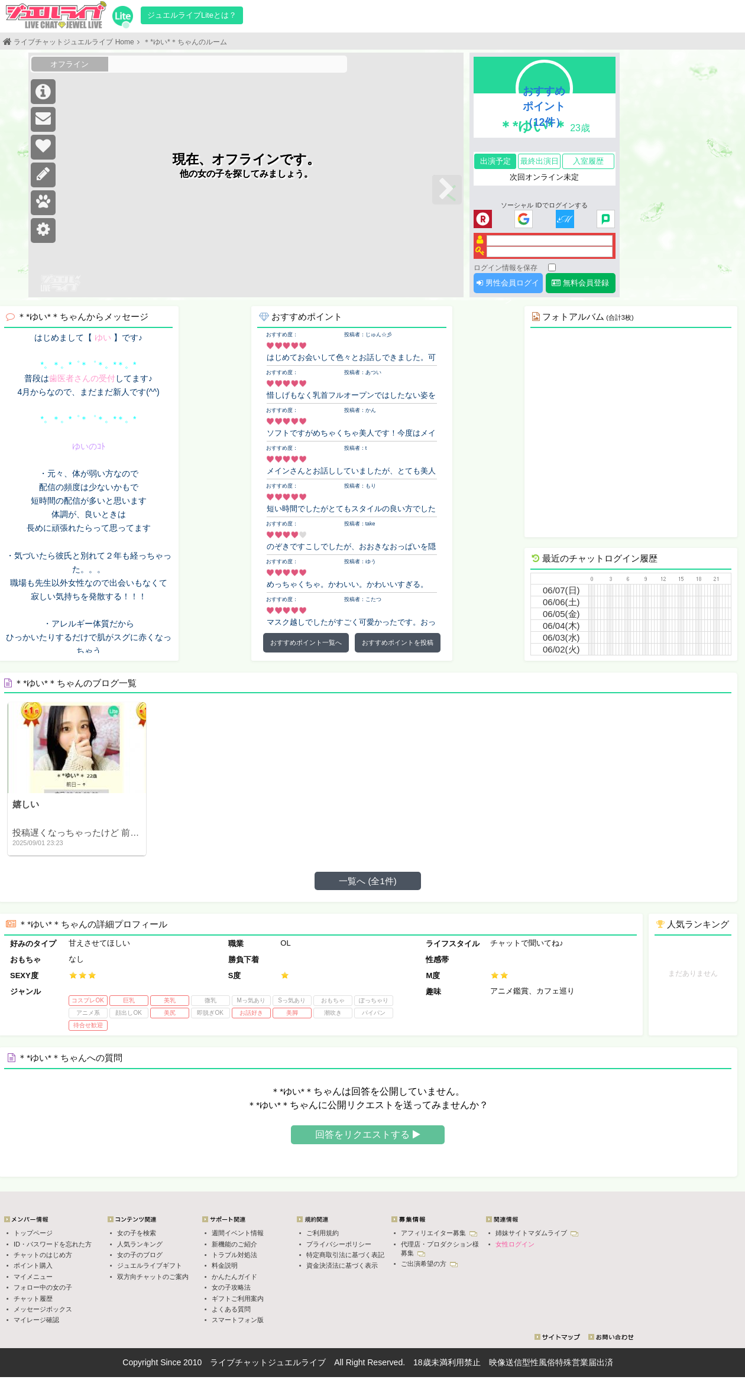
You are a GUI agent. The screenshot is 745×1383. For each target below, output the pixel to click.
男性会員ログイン (508, 285)
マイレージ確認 (36, 1319)
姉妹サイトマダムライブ (536, 1232)
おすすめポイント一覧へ (306, 642)
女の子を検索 (136, 1232)
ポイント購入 (33, 1265)
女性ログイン (515, 1244)
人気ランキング (140, 1244)
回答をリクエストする (367, 1134)
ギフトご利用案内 (238, 1298)
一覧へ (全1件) (368, 881)
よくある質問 (231, 1309)
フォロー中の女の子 (43, 1287)
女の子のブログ (140, 1254)
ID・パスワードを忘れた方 (53, 1244)
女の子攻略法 (231, 1287)
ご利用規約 (322, 1232)
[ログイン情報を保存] (552, 267)
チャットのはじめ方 (43, 1254)
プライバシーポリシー (338, 1244)
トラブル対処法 (234, 1254)
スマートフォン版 (238, 1319)
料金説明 (225, 1265)
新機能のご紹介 (234, 1244)
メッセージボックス (43, 1309)
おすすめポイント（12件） (544, 106)
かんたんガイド (234, 1276)
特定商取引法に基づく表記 (345, 1254)
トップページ (33, 1232)
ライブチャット (239, 1362)
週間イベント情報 (238, 1232)
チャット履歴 (33, 1298)
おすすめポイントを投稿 (397, 642)
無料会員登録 (580, 282)
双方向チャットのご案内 (153, 1276)
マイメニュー (33, 1276)
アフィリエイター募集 (439, 1232)
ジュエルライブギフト (149, 1265)
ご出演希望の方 (429, 1263)
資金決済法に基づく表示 (342, 1265)
